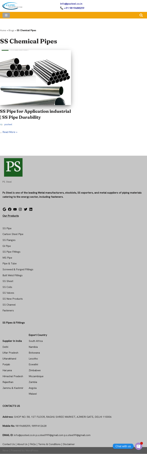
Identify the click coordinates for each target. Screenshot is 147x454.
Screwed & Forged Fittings (17, 269)
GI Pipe (6, 246)
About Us (22, 444)
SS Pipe (7, 228)
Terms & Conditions (49, 444)
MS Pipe (7, 257)
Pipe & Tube (9, 263)
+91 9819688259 (74, 8)
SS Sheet (7, 281)
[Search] (141, 15)
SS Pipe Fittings (11, 252)
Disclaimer (69, 444)
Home (3, 30)
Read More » (9, 132)
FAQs (33, 444)
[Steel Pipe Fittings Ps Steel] (12, 6)
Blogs (11, 30)
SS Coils (7, 287)
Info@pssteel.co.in (71, 3)
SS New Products (12, 299)
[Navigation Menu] (6, 15)
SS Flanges (8, 240)
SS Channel (9, 304)
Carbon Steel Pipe (12, 234)
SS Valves (8, 293)
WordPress (31, 450)
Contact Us (8, 444)
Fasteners (8, 310)
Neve (5, 450)
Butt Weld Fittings (12, 275)
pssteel (8, 124)
